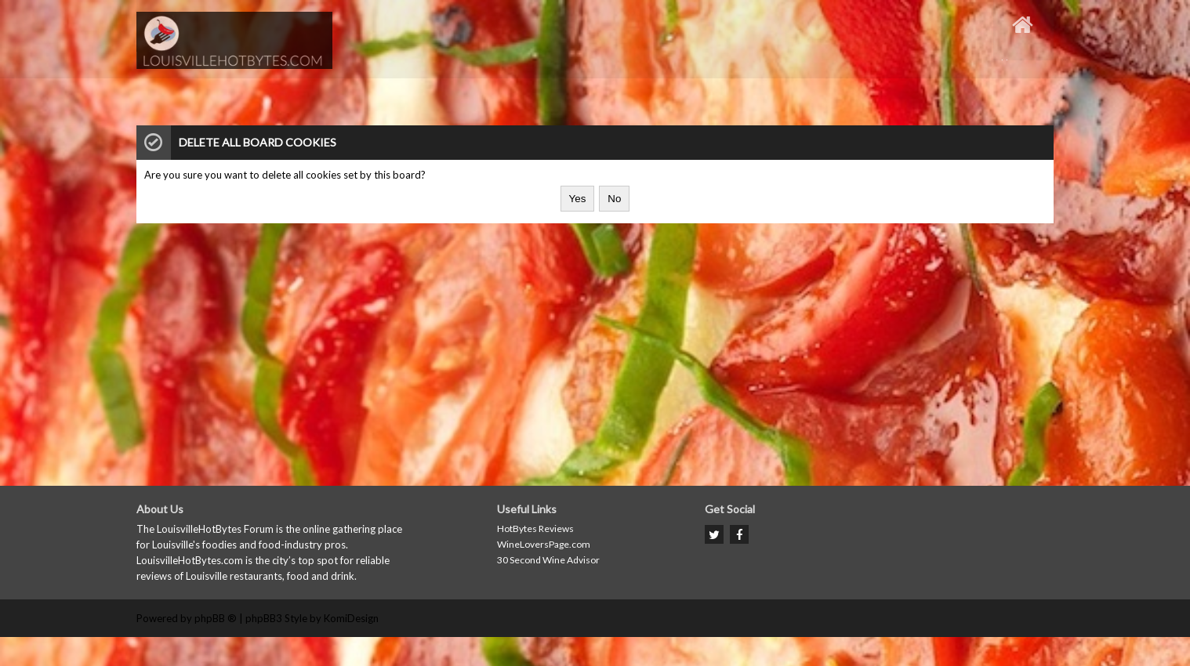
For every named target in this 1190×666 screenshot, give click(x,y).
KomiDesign (351, 618)
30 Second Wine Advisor (548, 560)
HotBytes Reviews (535, 528)
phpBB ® (215, 618)
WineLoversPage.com (543, 544)
